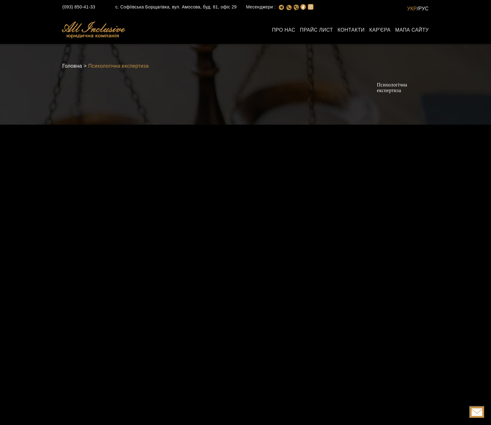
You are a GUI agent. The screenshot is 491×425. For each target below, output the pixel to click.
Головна (72, 66)
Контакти (351, 30)
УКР (412, 8)
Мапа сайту (412, 30)
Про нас (283, 30)
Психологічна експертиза (118, 66)
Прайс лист (316, 30)
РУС (423, 8)
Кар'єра (379, 30)
